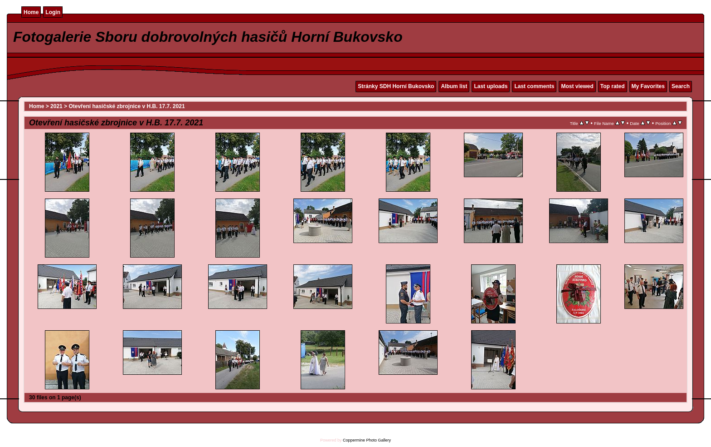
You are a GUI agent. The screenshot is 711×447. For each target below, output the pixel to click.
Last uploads (490, 86)
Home (31, 12)
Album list (454, 86)
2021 (56, 106)
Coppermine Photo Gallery (367, 440)
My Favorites (648, 86)
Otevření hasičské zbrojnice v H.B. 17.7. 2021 (126, 106)
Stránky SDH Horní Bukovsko (396, 86)
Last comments (534, 86)
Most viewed (577, 86)
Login (52, 12)
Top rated (612, 86)
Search (681, 86)
